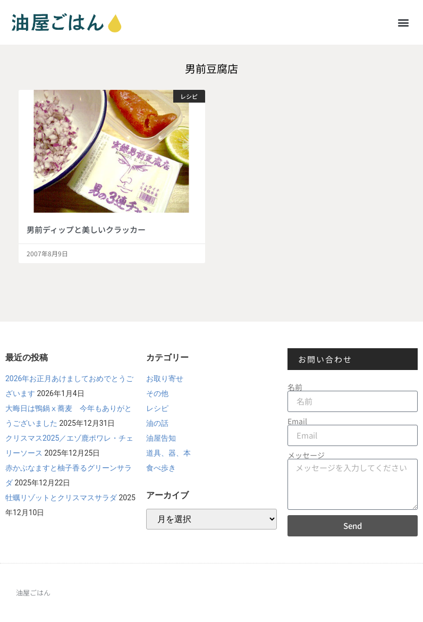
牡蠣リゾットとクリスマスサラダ (61, 497)
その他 (157, 393)
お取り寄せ (164, 378)
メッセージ (306, 455)
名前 (294, 387)
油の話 (157, 423)
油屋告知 (161, 438)
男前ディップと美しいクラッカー (86, 229)
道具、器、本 (168, 453)
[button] (403, 22)
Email (297, 421)
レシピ (157, 408)
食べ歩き (161, 468)
